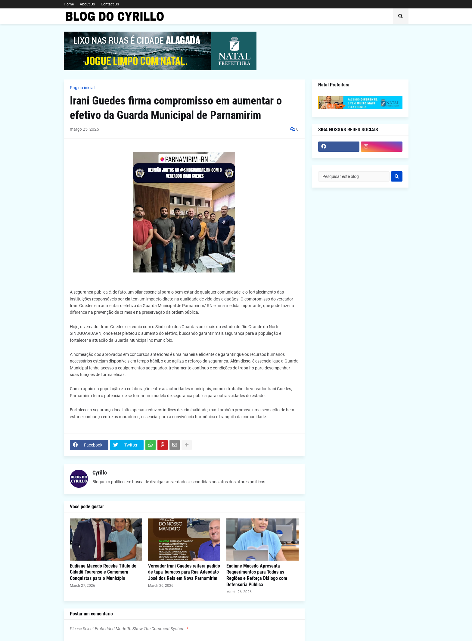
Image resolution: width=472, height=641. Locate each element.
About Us (87, 4)
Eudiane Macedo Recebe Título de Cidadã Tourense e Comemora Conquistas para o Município (103, 572)
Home (69, 4)
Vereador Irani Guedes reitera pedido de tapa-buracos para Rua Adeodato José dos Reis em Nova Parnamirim (184, 572)
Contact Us (110, 4)
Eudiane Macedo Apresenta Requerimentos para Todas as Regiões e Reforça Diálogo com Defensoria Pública (256, 575)
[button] (400, 16)
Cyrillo (99, 472)
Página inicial (82, 88)
